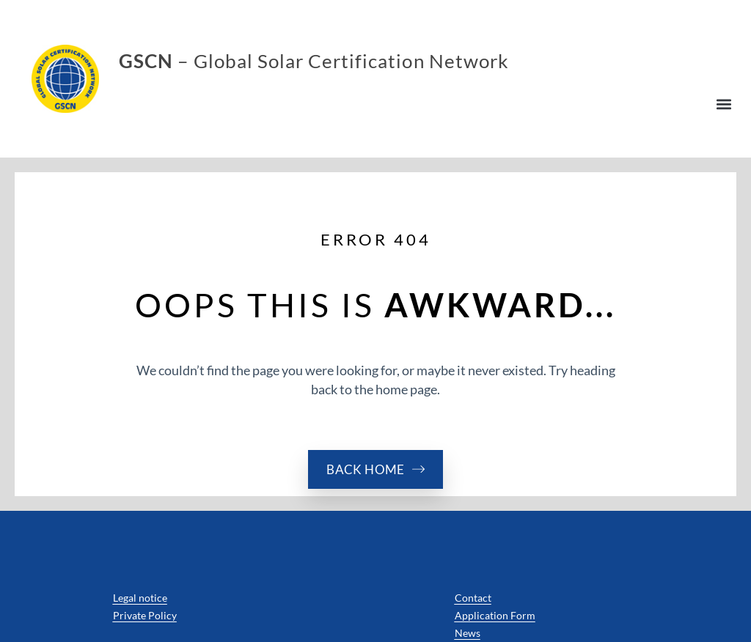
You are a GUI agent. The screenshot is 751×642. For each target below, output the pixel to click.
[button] (724, 104)
